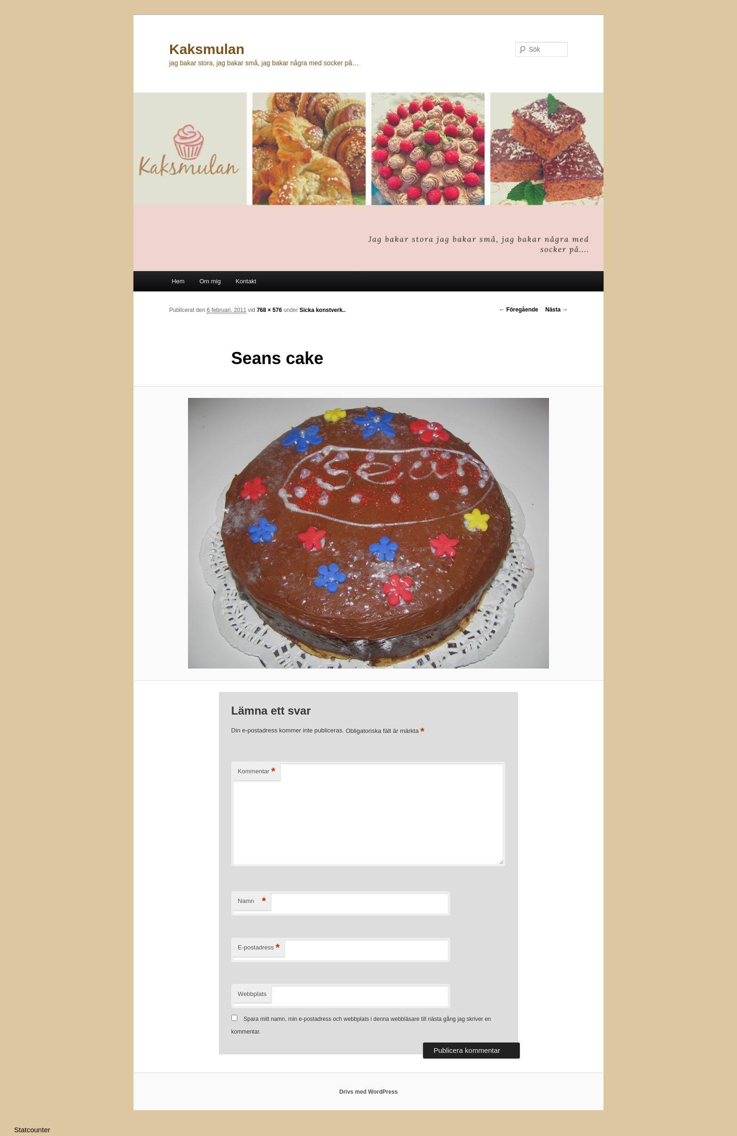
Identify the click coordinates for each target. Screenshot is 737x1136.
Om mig (210, 281)
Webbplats (252, 993)
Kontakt (245, 281)
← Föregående (518, 309)
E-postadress (259, 948)
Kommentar (256, 771)
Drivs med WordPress (368, 1092)
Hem (178, 281)
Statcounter (32, 1130)
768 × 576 (269, 310)
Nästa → (556, 309)
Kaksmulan (206, 49)
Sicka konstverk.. (322, 310)
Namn (252, 901)
